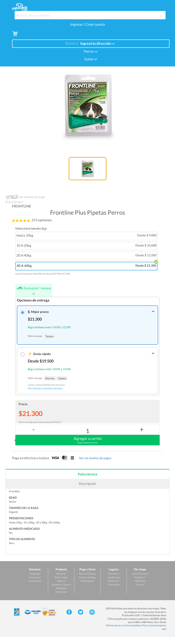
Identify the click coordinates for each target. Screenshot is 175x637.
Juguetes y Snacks (61, 584)
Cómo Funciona (140, 573)
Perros (91, 51)
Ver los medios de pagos (95, 458)
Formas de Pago (87, 577)
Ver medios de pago (32, 197)
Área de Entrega (87, 573)
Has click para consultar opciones (45, 388)
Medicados (61, 591)
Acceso (140, 584)
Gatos (90, 59)
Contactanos (35, 580)
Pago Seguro (87, 580)
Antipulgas (61, 588)
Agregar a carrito (87, 440)
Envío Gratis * (14, 202)
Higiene (61, 580)
